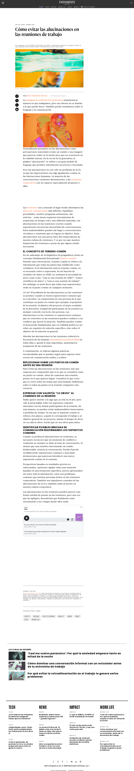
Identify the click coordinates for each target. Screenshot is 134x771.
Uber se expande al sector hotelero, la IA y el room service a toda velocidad (50, 746)
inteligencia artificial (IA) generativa (44, 100)
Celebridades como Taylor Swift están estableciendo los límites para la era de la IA (21, 730)
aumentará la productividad (64, 340)
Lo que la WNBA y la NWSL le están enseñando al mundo (82, 715)
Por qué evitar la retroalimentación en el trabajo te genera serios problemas (111, 747)
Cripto (27, 616)
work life (107, 706)
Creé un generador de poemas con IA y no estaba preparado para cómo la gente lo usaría (21, 745)
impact (75, 706)
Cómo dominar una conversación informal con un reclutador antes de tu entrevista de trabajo (112, 732)
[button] (53, 130)
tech (12, 706)
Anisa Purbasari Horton (37, 96)
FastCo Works (49, 616)
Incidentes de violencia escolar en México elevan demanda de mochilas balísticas (81, 741)
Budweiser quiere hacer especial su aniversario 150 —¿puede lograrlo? (51, 716)
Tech (26, 620)
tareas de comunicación (35, 211)
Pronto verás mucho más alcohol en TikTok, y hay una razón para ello (82, 727)
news (43, 706)
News (70, 616)
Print (77, 616)
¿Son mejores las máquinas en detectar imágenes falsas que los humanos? (21, 716)
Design (36, 616)
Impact (61, 616)
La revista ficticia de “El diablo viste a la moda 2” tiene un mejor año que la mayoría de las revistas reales (50, 731)
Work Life (30, 25)
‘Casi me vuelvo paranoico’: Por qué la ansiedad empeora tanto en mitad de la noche (112, 717)
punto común (68, 259)
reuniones (32, 208)
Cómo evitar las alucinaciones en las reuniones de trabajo (47, 31)
